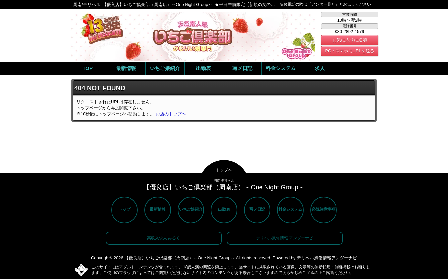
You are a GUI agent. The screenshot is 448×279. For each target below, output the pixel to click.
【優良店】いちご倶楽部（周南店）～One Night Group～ (179, 257)
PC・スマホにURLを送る (349, 50)
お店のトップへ (171, 113)
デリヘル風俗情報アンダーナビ (327, 257)
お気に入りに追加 (350, 39)
